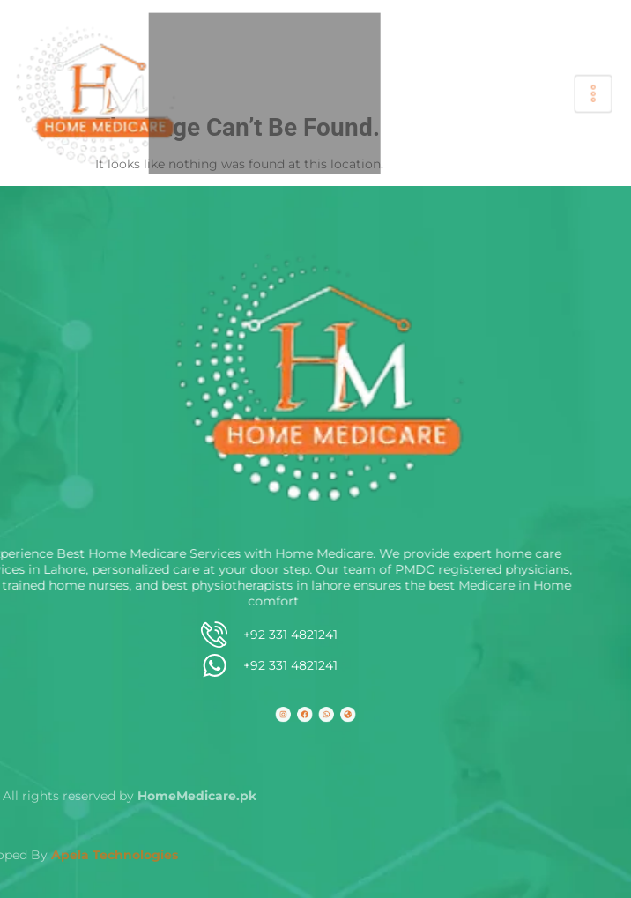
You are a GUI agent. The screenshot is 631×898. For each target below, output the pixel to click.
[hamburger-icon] (588, 94)
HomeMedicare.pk (65, 796)
